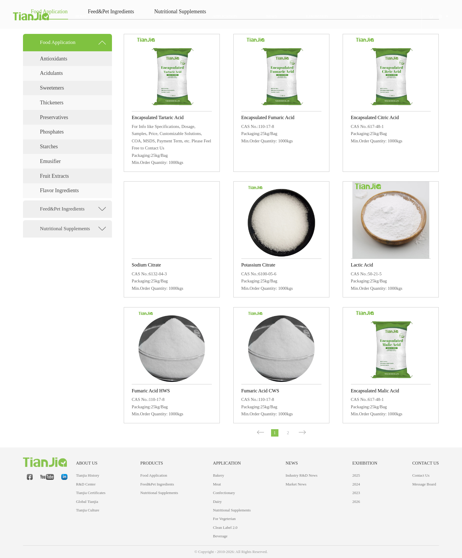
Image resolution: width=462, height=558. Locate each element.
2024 (356, 484)
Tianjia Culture (87, 510)
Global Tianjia (87, 501)
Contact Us (420, 475)
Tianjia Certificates (90, 492)
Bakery (218, 475)
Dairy (217, 501)
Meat (217, 484)
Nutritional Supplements (159, 492)
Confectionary (224, 492)
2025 (356, 475)
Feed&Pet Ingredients (157, 484)
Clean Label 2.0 (225, 527)
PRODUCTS (151, 463)
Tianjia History (87, 475)
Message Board (424, 484)
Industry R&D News (301, 475)
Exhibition (364, 463)
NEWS (292, 463)
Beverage (220, 536)
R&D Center (85, 484)
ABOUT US (87, 463)
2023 (356, 492)
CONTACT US (425, 463)
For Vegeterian (224, 518)
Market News (296, 484)
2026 (356, 501)
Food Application (153, 475)
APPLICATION (227, 463)
